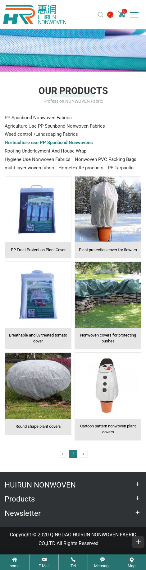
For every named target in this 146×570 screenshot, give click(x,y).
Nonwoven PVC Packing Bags (105, 159)
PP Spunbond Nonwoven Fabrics (38, 117)
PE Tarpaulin (121, 168)
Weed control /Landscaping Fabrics (41, 134)
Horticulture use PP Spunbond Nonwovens (49, 142)
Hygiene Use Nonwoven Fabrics (38, 159)
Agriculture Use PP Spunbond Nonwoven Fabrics (55, 126)
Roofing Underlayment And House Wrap (45, 151)
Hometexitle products (80, 168)
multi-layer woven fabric (29, 168)
